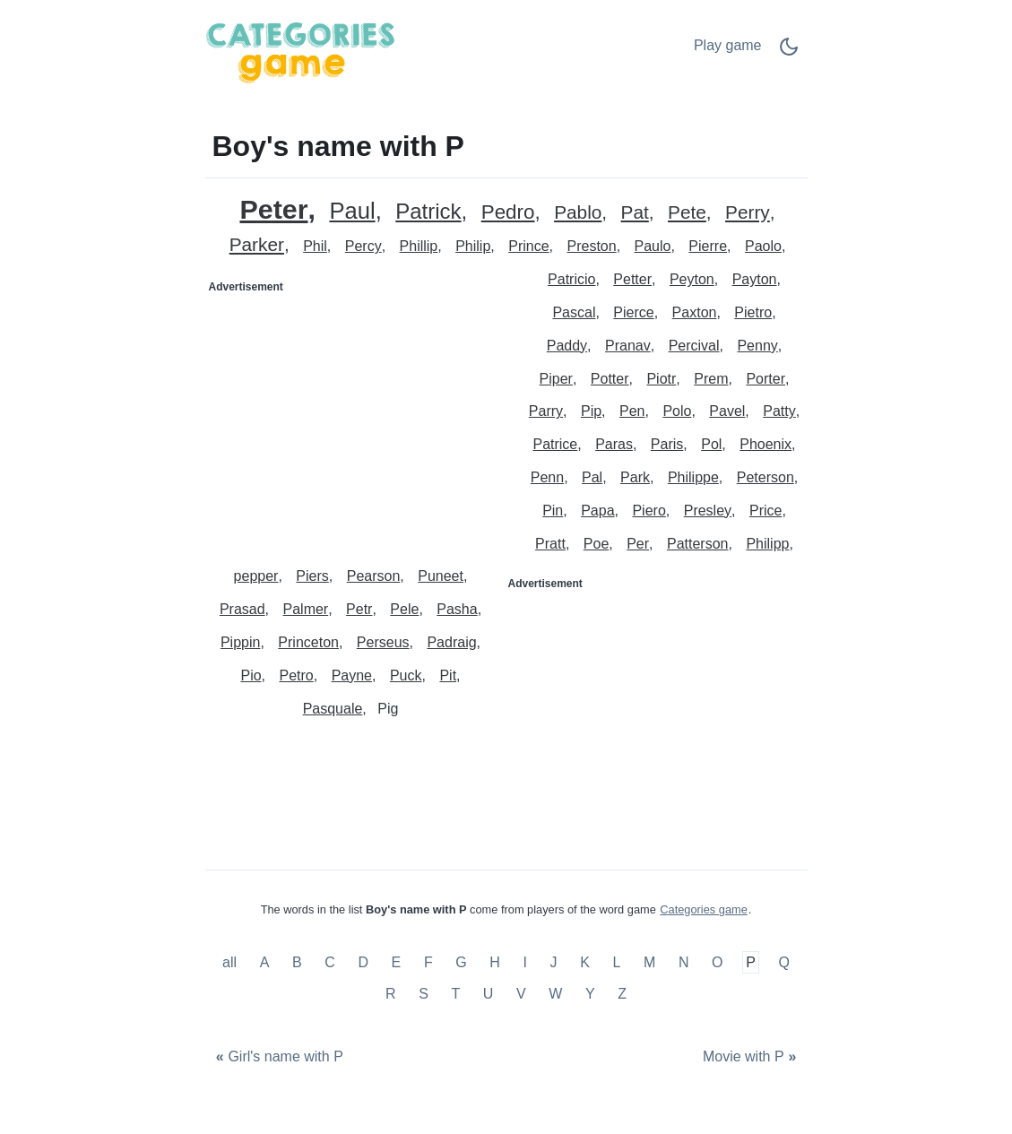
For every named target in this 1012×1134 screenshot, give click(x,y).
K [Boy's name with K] (585, 962)
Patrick (428, 212)
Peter (273, 209)
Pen (631, 411)
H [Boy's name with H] (494, 962)
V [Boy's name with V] (521, 993)
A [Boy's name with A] (265, 962)
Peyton (692, 279)
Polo (676, 411)
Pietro (753, 312)
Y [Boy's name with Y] (590, 993)
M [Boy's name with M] (649, 962)
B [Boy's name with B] (297, 962)
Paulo (653, 246)
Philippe (693, 477)
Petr (359, 609)
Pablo (577, 212)
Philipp (767, 543)
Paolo (763, 246)
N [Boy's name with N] (684, 962)
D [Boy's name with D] (363, 962)
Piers (312, 576)
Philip (472, 246)
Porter (765, 378)
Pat (635, 212)
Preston (591, 246)
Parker (256, 245)
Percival (694, 345)
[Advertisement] (357, 413)
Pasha (457, 609)
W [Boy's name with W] (555, 993)
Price (765, 510)
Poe (596, 543)
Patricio (571, 279)
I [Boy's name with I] (525, 962)
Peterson (765, 477)
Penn (547, 477)
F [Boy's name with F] (428, 962)
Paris (667, 444)
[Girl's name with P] (277, 1057)
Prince (528, 246)
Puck (406, 675)
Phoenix (765, 444)
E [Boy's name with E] (397, 962)
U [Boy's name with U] (488, 993)
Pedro (508, 212)
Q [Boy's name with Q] (783, 962)
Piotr (661, 378)
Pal (592, 477)
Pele (404, 609)
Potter (610, 378)
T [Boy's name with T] (455, 993)
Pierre (707, 246)
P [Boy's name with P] (751, 962)
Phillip (419, 246)
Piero (648, 510)
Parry (546, 411)
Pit (447, 675)
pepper (256, 576)
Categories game (703, 909)
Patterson (697, 543)
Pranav (628, 345)
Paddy (567, 345)
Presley (707, 510)
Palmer (306, 609)
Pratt (550, 543)
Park (635, 477)
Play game (728, 45)
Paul (352, 211)
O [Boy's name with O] (717, 962)
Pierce (633, 312)
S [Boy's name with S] (423, 993)
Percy (363, 246)
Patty (779, 411)
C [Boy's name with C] (329, 962)
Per (638, 543)
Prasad (242, 609)
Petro (296, 675)
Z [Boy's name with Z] (622, 993)
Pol (711, 444)
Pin (552, 510)
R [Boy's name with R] (390, 993)
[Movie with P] (752, 1057)
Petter (632, 279)
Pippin (240, 642)
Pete (687, 212)
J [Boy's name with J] (554, 962)
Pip (591, 411)
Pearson (374, 576)
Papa (597, 510)
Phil (315, 246)
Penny (757, 345)
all (231, 962)
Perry (747, 212)
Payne (352, 675)
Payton (754, 279)
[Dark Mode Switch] (788, 52)
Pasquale (333, 708)
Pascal (573, 312)
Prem (711, 378)
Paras (614, 444)
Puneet (440, 576)
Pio (250, 675)
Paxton (694, 312)
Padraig (451, 642)
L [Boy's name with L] (616, 962)
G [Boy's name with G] (460, 962)
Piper (556, 378)
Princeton (308, 642)
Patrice (554, 444)
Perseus (383, 642)
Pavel (727, 411)
